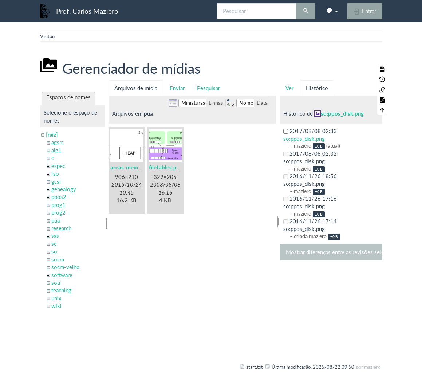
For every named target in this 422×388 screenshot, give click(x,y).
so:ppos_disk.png (342, 113)
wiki (56, 306)
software (61, 275)
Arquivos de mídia (135, 88)
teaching (61, 290)
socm (57, 259)
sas (55, 235)
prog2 (58, 212)
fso (55, 173)
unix (56, 298)
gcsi (56, 181)
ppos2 (58, 196)
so (54, 251)
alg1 (56, 150)
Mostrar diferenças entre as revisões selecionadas (345, 252)
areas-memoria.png (134, 167)
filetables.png (165, 167)
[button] (332, 11)
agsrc (57, 142)
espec (58, 166)
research (61, 228)
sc (53, 243)
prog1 (58, 204)
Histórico (317, 88)
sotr (56, 282)
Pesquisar (208, 88)
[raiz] (52, 134)
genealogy (63, 189)
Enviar (177, 88)
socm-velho (65, 267)
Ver (289, 88)
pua (55, 220)
